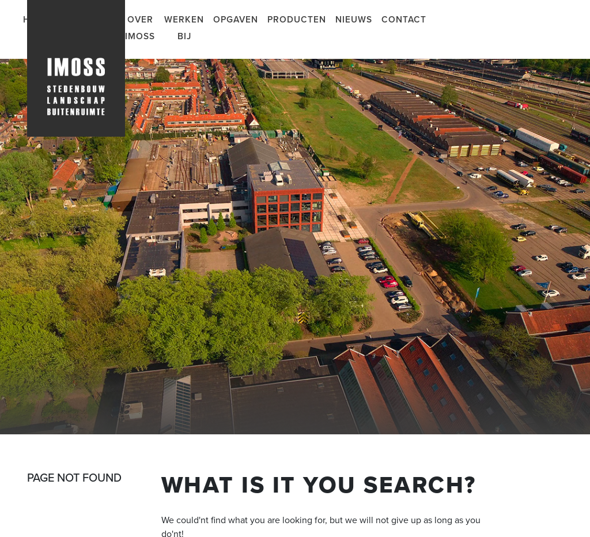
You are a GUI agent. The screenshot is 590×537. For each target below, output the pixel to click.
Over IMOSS (140, 28)
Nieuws (353, 19)
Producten (296, 19)
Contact (403, 19)
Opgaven (235, 19)
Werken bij (184, 28)
